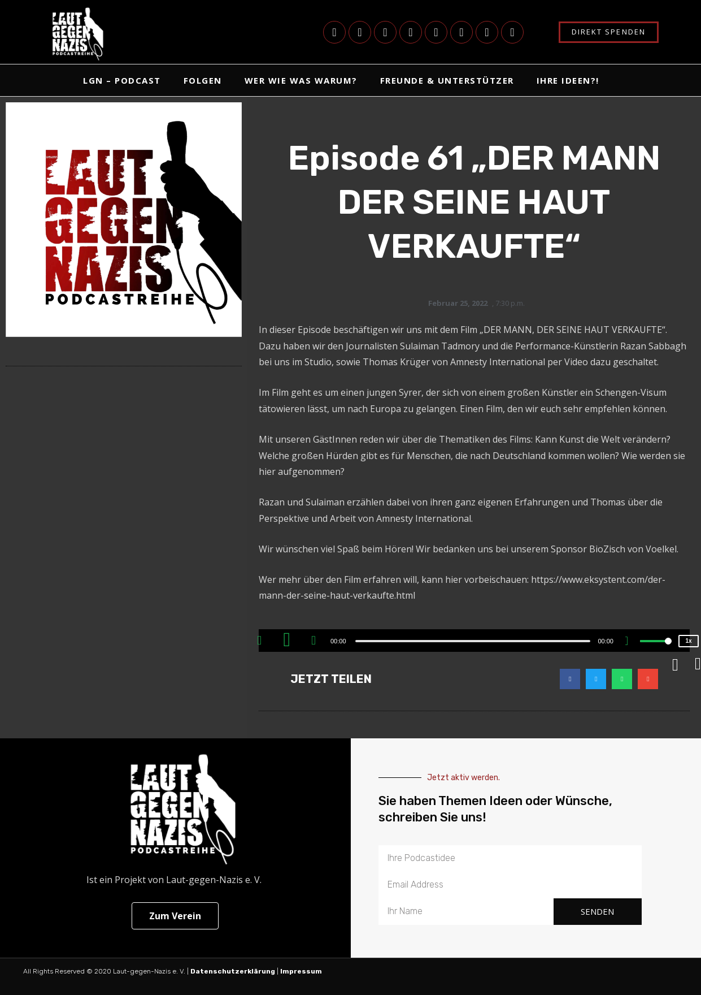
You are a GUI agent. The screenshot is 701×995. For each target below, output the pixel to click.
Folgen (203, 80)
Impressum (302, 971)
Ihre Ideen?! (568, 80)
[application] (474, 640)
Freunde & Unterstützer (447, 80)
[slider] (473, 641)
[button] (570, 679)
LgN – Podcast (122, 80)
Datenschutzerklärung (232, 971)
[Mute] (631, 642)
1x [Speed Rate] (688, 641)
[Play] (288, 640)
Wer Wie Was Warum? (301, 80)
